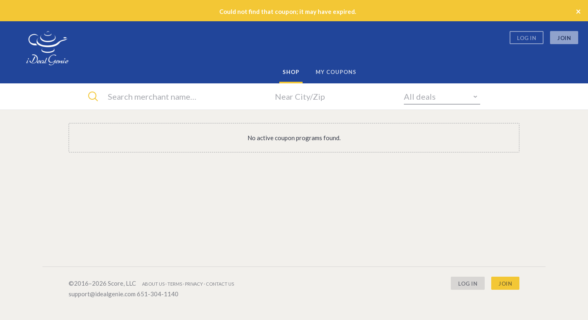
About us (153, 283)
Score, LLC (122, 283)
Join (564, 38)
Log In (526, 38)
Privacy (194, 283)
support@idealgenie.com (102, 294)
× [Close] (578, 11)
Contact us (220, 283)
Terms (174, 283)
